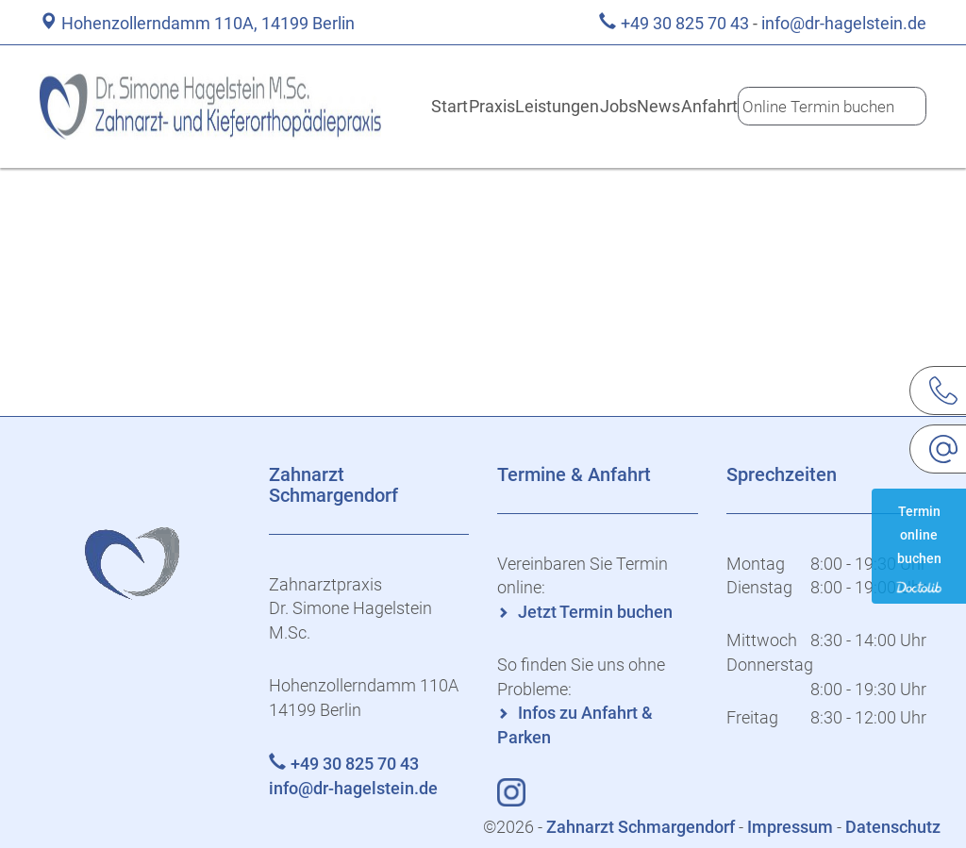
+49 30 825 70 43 (685, 23)
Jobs (604, 106)
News (659, 106)
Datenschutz (893, 827)
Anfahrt (721, 106)
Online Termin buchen (828, 106)
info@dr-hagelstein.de (843, 23)
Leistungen (535, 106)
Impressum (790, 827)
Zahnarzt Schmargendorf (642, 827)
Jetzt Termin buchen (595, 612)
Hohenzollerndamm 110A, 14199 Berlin (208, 23)
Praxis (462, 106)
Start (407, 106)
